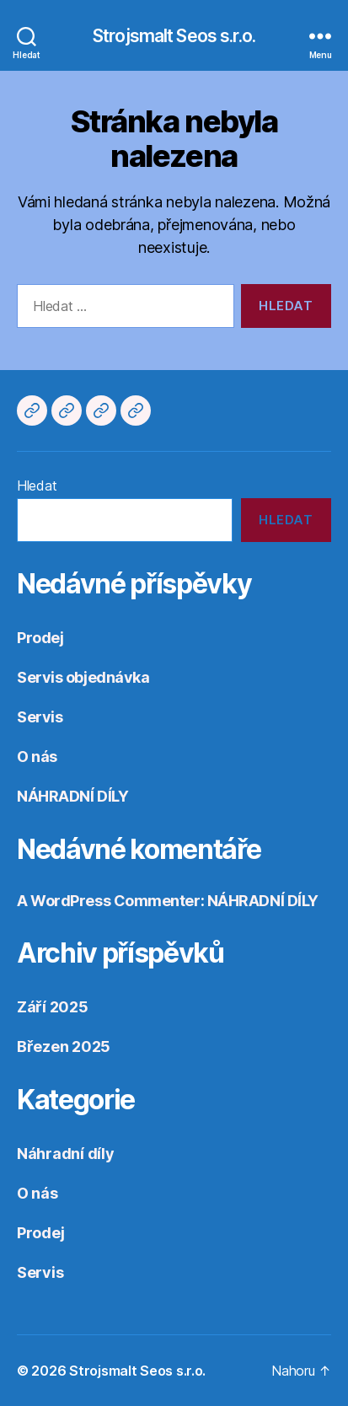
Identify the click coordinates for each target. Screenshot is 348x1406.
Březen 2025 (63, 1046)
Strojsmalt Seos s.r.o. (174, 36)
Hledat (36, 485)
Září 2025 (52, 1007)
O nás (37, 756)
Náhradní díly (66, 1153)
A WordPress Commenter (109, 901)
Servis (39, 717)
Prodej (40, 638)
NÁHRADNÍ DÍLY (72, 796)
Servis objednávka (83, 677)
